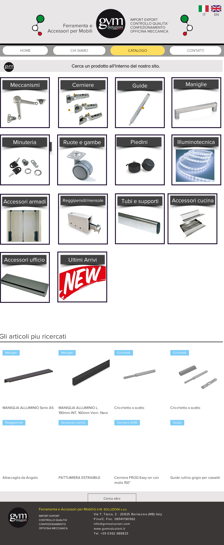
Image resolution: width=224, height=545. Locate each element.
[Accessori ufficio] (24, 259)
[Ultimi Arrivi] (83, 259)
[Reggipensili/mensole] (83, 200)
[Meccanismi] (25, 84)
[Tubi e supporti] (139, 200)
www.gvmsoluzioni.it (109, 528)
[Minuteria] (24, 142)
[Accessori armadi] (24, 201)
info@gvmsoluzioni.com (112, 524)
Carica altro (112, 498)
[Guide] (139, 85)
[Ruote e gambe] (82, 142)
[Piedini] (139, 141)
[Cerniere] (83, 84)
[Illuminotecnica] (196, 141)
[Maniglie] (196, 84)
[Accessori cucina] (192, 200)
